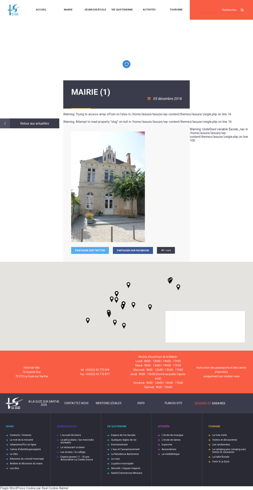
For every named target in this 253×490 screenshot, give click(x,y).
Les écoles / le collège (72, 452)
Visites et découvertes (224, 439)
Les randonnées (221, 444)
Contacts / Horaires (20, 435)
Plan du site (173, 403)
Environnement (119, 444)
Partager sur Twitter (90, 250)
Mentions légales (109, 403)
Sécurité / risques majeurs (125, 468)
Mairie (68, 9)
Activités (149, 9)
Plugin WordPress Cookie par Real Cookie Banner (34, 488)
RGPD (141, 403)
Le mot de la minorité (21, 439)
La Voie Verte (219, 435)
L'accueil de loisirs (70, 435)
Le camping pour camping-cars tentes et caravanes (229, 450)
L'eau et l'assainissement (125, 449)
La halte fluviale (220, 456)
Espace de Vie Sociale (123, 435)
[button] (133, 305)
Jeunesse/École (95, 9)
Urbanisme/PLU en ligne (23, 444)
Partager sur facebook (133, 250)
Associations (169, 449)
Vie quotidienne (122, 9)
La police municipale (122, 463)
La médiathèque (170, 454)
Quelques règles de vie (123, 439)
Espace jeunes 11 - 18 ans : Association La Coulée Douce (76, 458)
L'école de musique (172, 435)
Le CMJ (14, 454)
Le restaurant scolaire (72, 447)
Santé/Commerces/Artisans (126, 473)
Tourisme (176, 9)
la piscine (167, 444)
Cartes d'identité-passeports (25, 449)
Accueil (41, 9)
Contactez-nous (76, 403)
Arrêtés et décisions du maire (26, 463)
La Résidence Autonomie (125, 454)
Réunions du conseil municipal (27, 458)
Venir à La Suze (220, 461)
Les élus (14, 468)
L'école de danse (171, 439)
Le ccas (115, 458)
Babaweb (218, 403)
